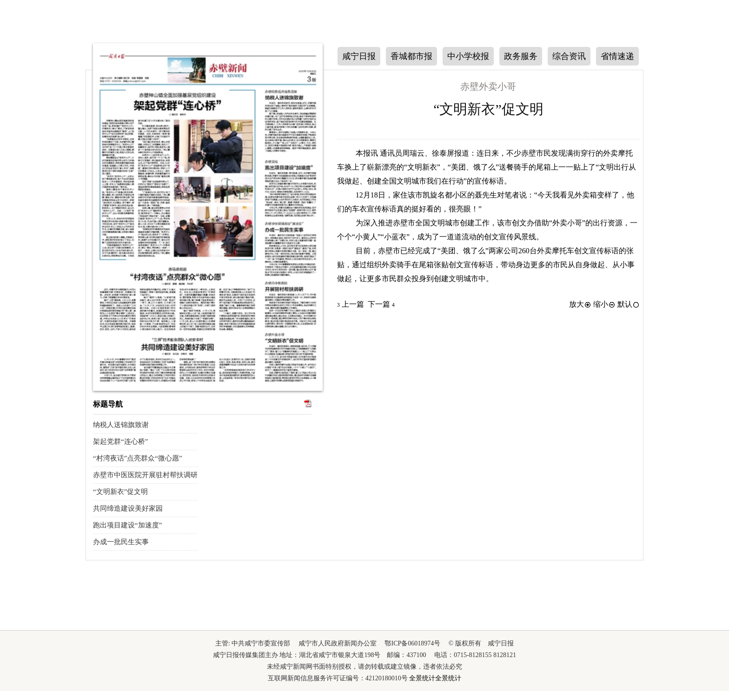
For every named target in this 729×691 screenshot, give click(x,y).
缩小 (604, 304)
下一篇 (381, 304)
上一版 (654, 96)
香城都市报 (411, 56)
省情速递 (617, 56)
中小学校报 (468, 56)
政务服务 (520, 56)
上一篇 (350, 304)
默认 (628, 304)
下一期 (75, 210)
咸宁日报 (359, 56)
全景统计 (422, 678)
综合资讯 (569, 56)
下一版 (654, 152)
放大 (580, 304)
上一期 (75, 151)
